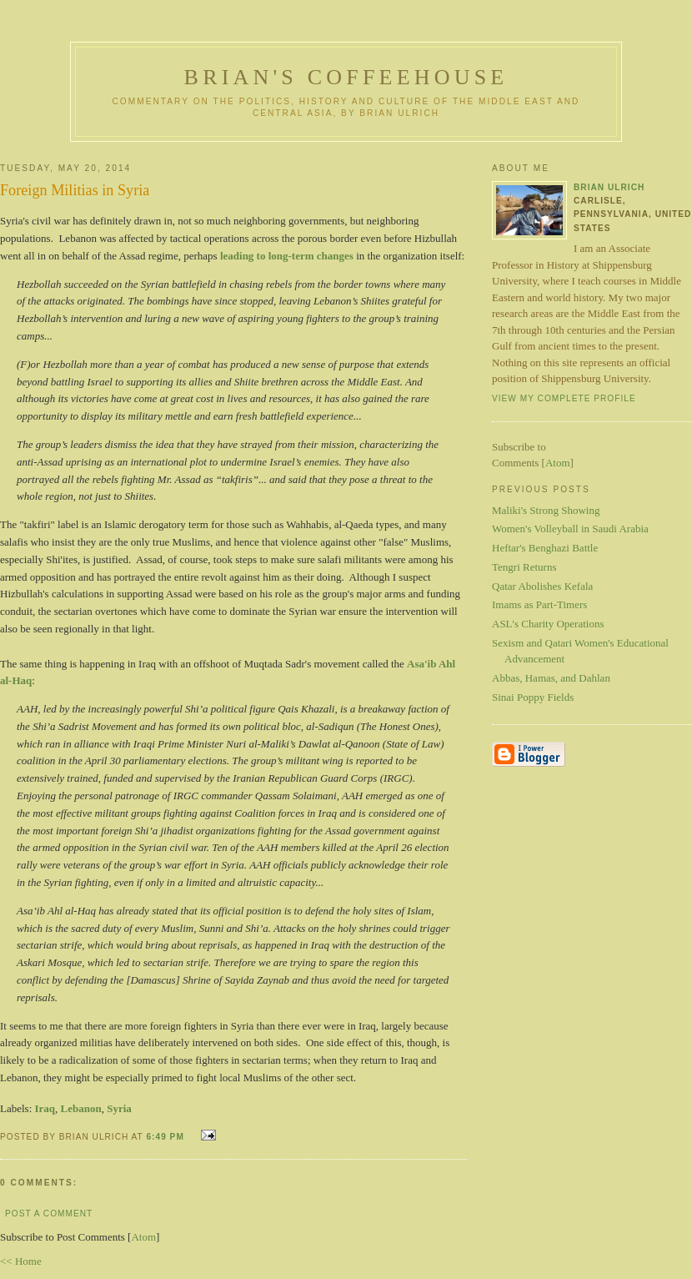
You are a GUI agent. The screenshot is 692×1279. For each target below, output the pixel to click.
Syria (119, 1108)
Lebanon (81, 1108)
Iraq (45, 1108)
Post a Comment (49, 1213)
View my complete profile (564, 398)
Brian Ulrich (609, 187)
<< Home (21, 1261)
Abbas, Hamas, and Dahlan (551, 678)
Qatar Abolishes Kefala (542, 586)
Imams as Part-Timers (539, 604)
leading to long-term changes (286, 255)
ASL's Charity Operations (548, 623)
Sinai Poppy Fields (533, 697)
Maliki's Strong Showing (545, 510)
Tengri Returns (524, 567)
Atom (143, 1237)
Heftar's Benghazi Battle (545, 547)
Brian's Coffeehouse (346, 77)
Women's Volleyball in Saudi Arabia (570, 528)
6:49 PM (166, 1136)
